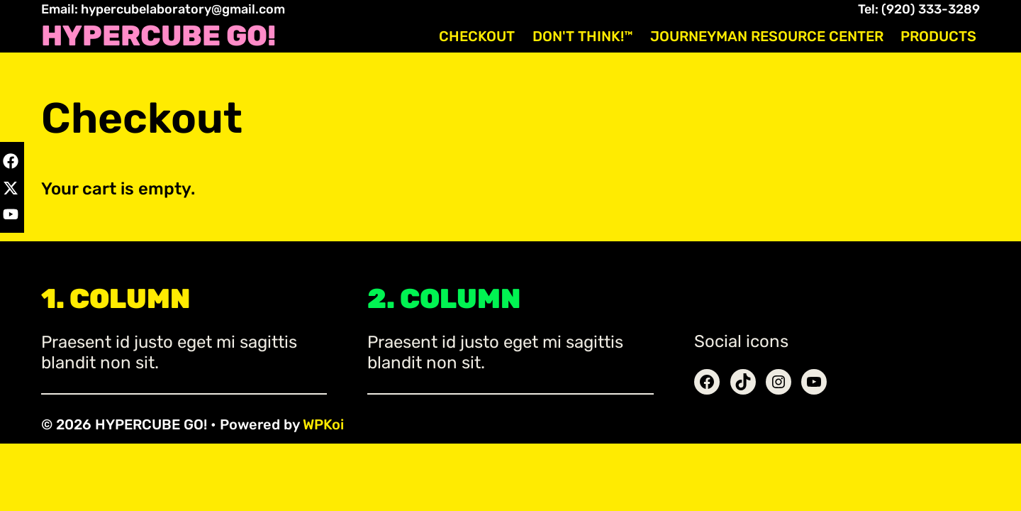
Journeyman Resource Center (766, 36)
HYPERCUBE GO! (158, 36)
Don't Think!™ (582, 36)
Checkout (477, 36)
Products (938, 36)
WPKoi (323, 424)
